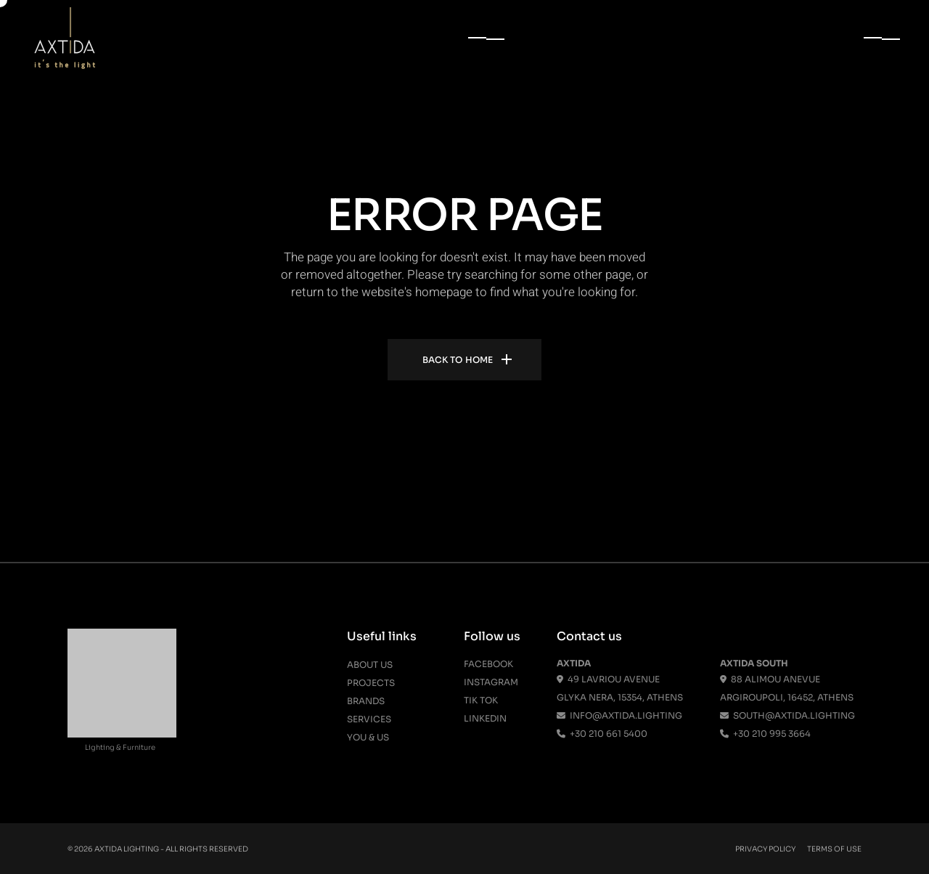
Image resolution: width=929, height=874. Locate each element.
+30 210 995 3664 (765, 733)
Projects (371, 682)
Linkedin (485, 718)
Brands (366, 700)
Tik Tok (481, 700)
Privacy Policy (765, 849)
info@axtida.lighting (619, 715)
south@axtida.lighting (787, 715)
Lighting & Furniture (120, 747)
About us (370, 664)
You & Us (368, 737)
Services (369, 719)
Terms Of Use (834, 849)
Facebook (488, 663)
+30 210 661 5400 (602, 733)
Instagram (491, 682)
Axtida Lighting (126, 849)
